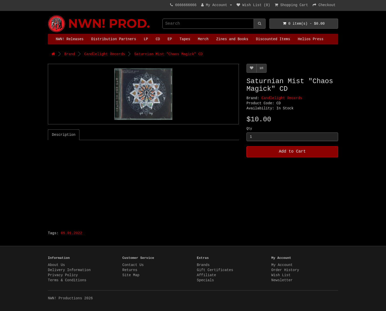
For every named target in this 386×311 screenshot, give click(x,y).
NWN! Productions (49, 15)
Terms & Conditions (67, 280)
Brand (69, 54)
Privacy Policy (63, 275)
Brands (203, 265)
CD (158, 39)
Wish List (281, 275)
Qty (249, 128)
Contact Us (133, 265)
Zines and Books (232, 39)
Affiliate (206, 275)
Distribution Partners (113, 39)
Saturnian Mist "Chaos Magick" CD (168, 54)
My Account (282, 265)
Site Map (131, 275)
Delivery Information (69, 270)
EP (170, 39)
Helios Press (311, 39)
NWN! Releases (70, 39)
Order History (285, 270)
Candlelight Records (104, 54)
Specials (205, 280)
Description (63, 135)
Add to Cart (292, 151)
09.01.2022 (71, 233)
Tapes (185, 39)
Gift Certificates (215, 270)
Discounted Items (273, 39)
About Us (56, 265)
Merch (203, 39)
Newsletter (282, 280)
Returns (129, 270)
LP (146, 39)
